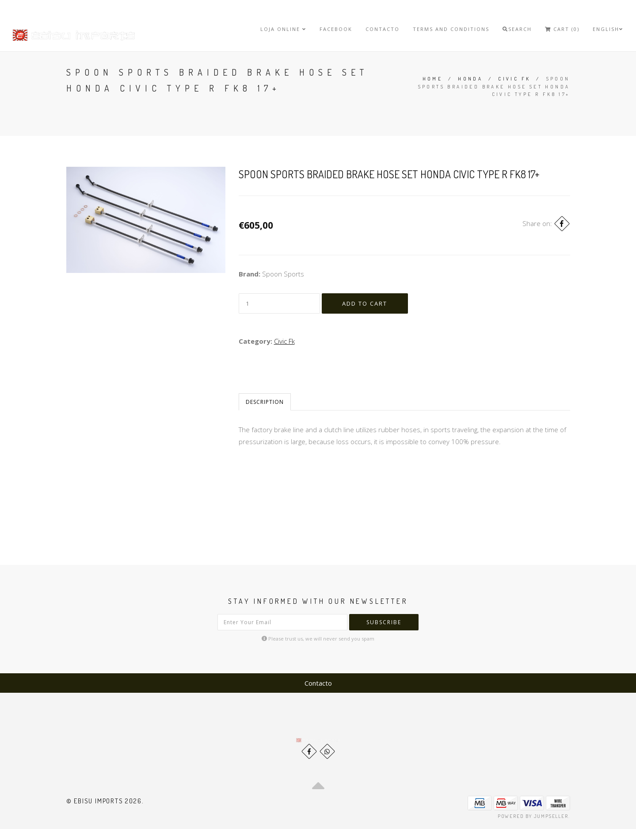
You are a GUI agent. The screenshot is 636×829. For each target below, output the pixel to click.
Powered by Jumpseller (533, 816)
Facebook (336, 29)
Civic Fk (514, 79)
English (608, 29)
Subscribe (383, 622)
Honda (470, 79)
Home (433, 79)
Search (517, 29)
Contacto (383, 29)
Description (265, 402)
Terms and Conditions (451, 29)
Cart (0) (562, 29)
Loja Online (283, 29)
